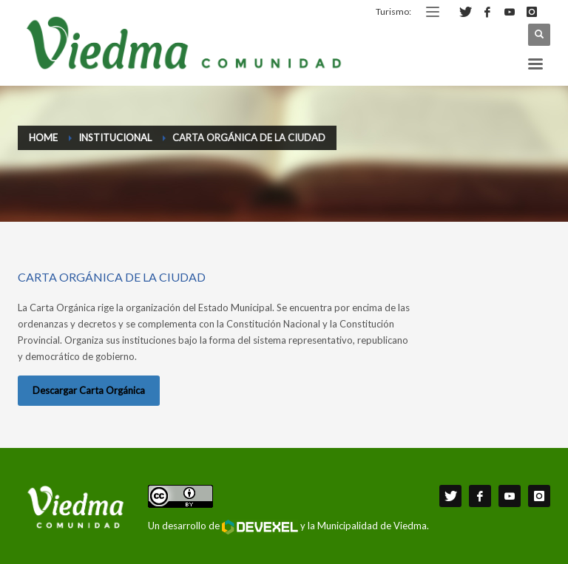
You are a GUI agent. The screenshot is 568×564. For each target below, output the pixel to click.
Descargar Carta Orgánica (89, 390)
